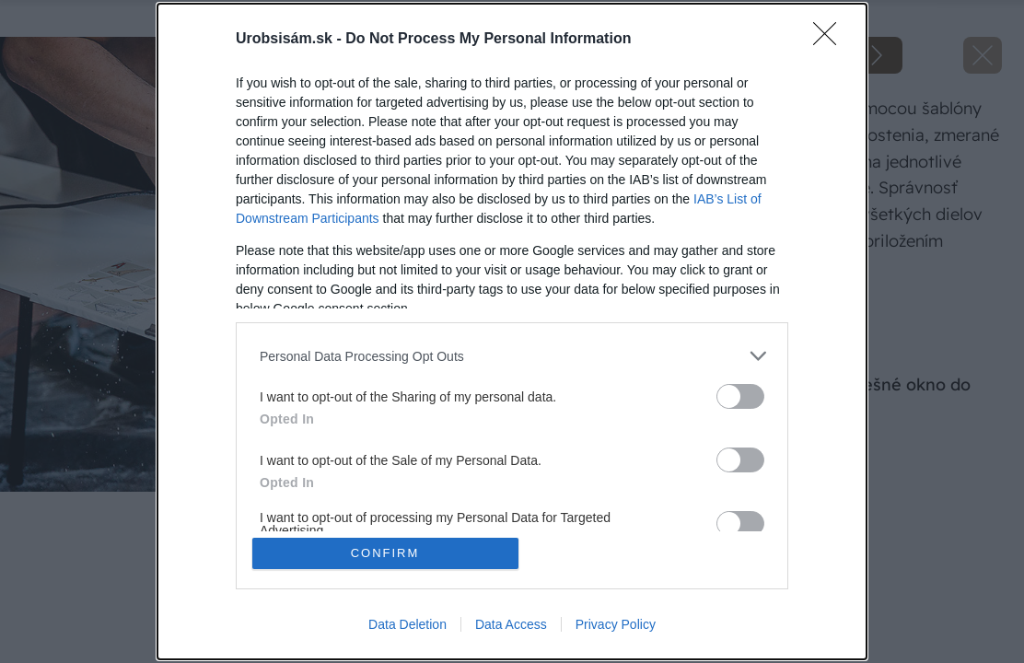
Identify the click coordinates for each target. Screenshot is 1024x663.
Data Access (511, 624)
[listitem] (512, 356)
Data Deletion (407, 624)
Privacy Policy (616, 624)
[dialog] (512, 331)
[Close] (830, 39)
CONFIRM (385, 553)
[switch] (740, 396)
